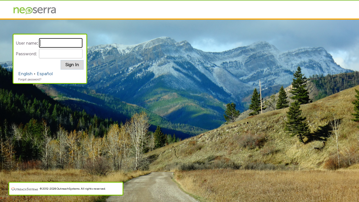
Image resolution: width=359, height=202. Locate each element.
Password (26, 53)
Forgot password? (29, 79)
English (25, 73)
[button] (72, 65)
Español (45, 73)
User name (26, 43)
